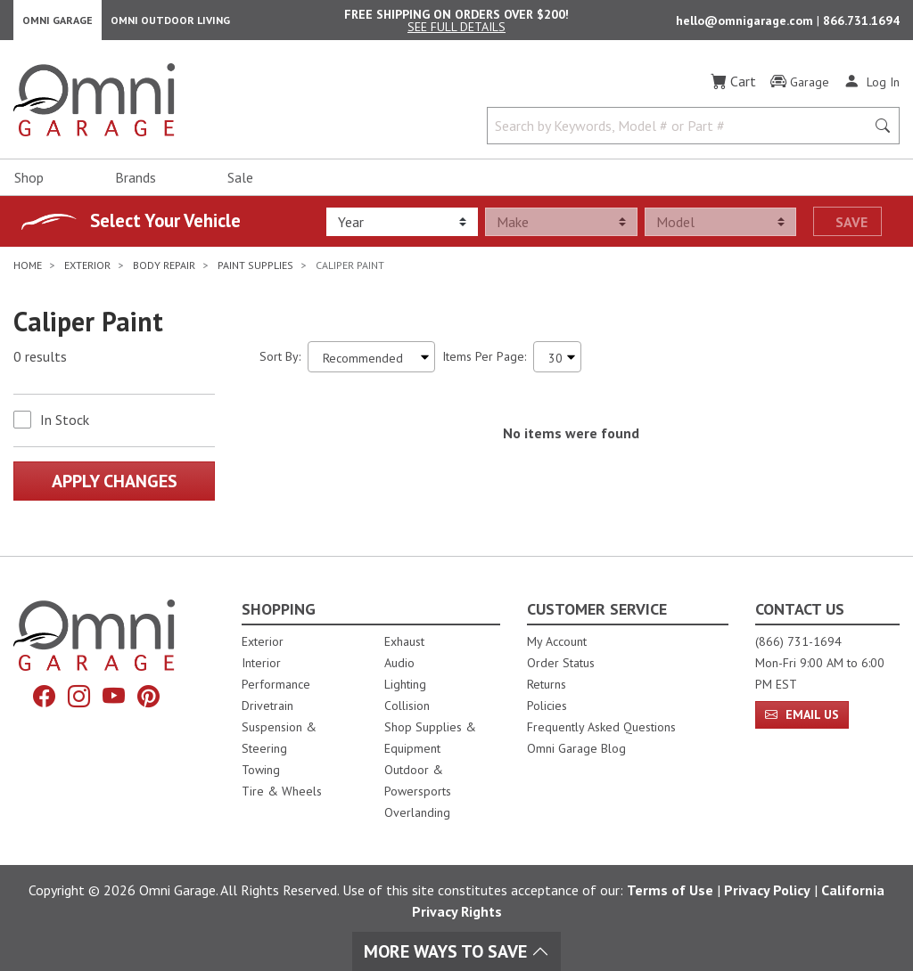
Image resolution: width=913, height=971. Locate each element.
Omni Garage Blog (576, 748)
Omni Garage (57, 22)
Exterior (263, 641)
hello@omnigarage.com (746, 23)
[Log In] (871, 87)
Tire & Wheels (282, 791)
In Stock (64, 425)
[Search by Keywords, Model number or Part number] (682, 132)
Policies (547, 706)
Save (851, 227)
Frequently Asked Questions (601, 727)
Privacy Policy (767, 890)
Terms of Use (670, 890)
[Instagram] (79, 696)
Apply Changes (114, 486)
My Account (557, 641)
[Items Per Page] (557, 362)
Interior (261, 663)
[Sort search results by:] (371, 362)
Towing (261, 770)
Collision (407, 706)
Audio (399, 663)
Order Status (561, 663)
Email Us (802, 714)
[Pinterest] (148, 696)
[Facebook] (44, 696)
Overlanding (417, 812)
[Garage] (799, 88)
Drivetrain (267, 706)
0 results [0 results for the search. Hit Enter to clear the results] (40, 362)
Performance (276, 684)
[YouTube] (114, 696)
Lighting (405, 684)
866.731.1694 (861, 23)
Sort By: (279, 362)
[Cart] (733, 87)
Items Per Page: (484, 362)
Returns (546, 684)
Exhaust (404, 641)
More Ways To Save (456, 951)
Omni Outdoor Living (170, 22)
